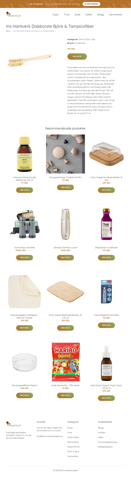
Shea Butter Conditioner (106, 249)
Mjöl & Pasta (73, 444)
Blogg (100, 15)
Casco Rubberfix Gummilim (106, 317)
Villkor (101, 439)
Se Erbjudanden (91, 4)
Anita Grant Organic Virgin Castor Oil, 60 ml (106, 389)
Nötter (88, 15)
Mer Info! (77, 58)
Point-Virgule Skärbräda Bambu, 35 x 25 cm (65, 318)
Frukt (66, 15)
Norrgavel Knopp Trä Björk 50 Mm (65, 179)
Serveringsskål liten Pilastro (24, 387)
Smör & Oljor (85, 41)
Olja (93, 41)
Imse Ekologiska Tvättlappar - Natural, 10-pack (24, 318)
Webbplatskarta (105, 449)
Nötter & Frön (73, 449)
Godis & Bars (73, 439)
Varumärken (115, 15)
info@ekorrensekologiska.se (50, 438)
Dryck (55, 15)
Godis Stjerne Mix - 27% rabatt (65, 387)
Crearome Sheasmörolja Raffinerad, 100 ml (24, 181)
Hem (8, 33)
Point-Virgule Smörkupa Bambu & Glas (106, 181)
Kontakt (101, 434)
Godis (77, 15)
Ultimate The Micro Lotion (65, 249)
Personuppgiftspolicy (107, 444)
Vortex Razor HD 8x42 (24, 249)
